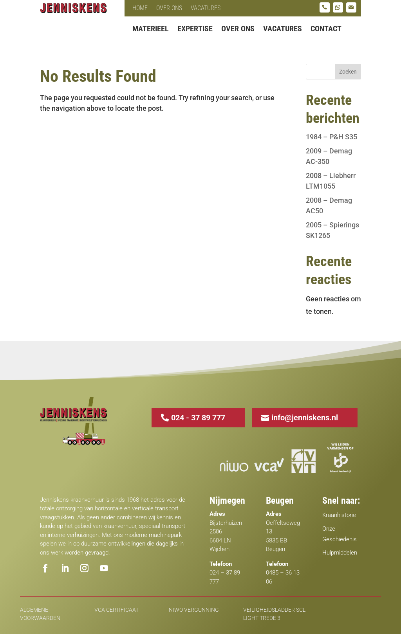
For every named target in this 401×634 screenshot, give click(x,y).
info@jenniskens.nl (304, 417)
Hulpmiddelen (339, 552)
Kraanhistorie (339, 515)
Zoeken (348, 71)
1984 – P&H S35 (331, 137)
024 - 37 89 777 (198, 417)
